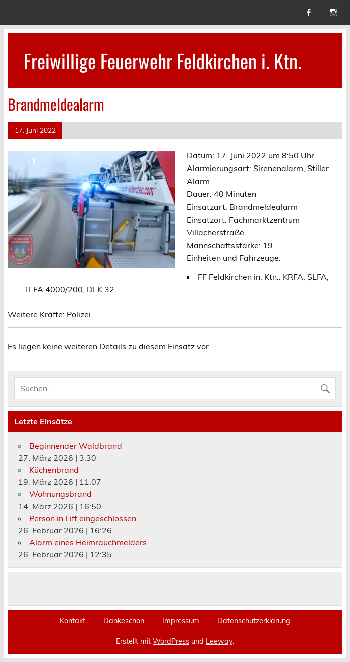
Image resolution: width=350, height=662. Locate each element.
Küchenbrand (54, 470)
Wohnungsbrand (60, 494)
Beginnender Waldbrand (75, 446)
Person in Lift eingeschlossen (82, 518)
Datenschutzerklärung (253, 620)
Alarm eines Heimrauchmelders (88, 542)
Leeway (219, 641)
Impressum (180, 620)
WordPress (171, 641)
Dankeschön (123, 620)
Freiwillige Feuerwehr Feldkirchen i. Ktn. (162, 60)
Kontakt (72, 620)
